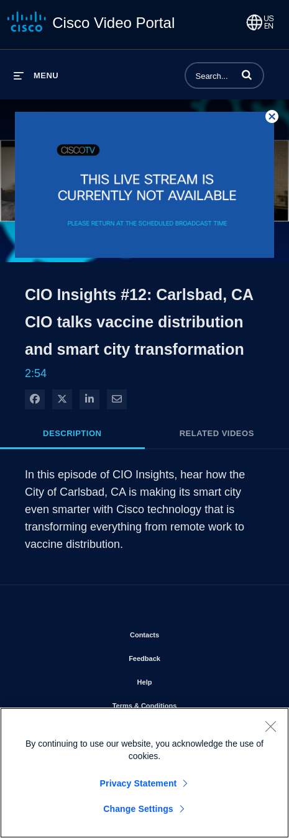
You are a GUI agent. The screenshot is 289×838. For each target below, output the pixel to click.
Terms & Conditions (180, 703)
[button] (247, 74)
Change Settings (138, 809)
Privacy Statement (138, 783)
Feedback (180, 656)
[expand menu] (36, 75)
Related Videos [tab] (217, 433)
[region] (144, 773)
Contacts (180, 632)
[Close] (270, 726)
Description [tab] (72, 433)
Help (180, 679)
